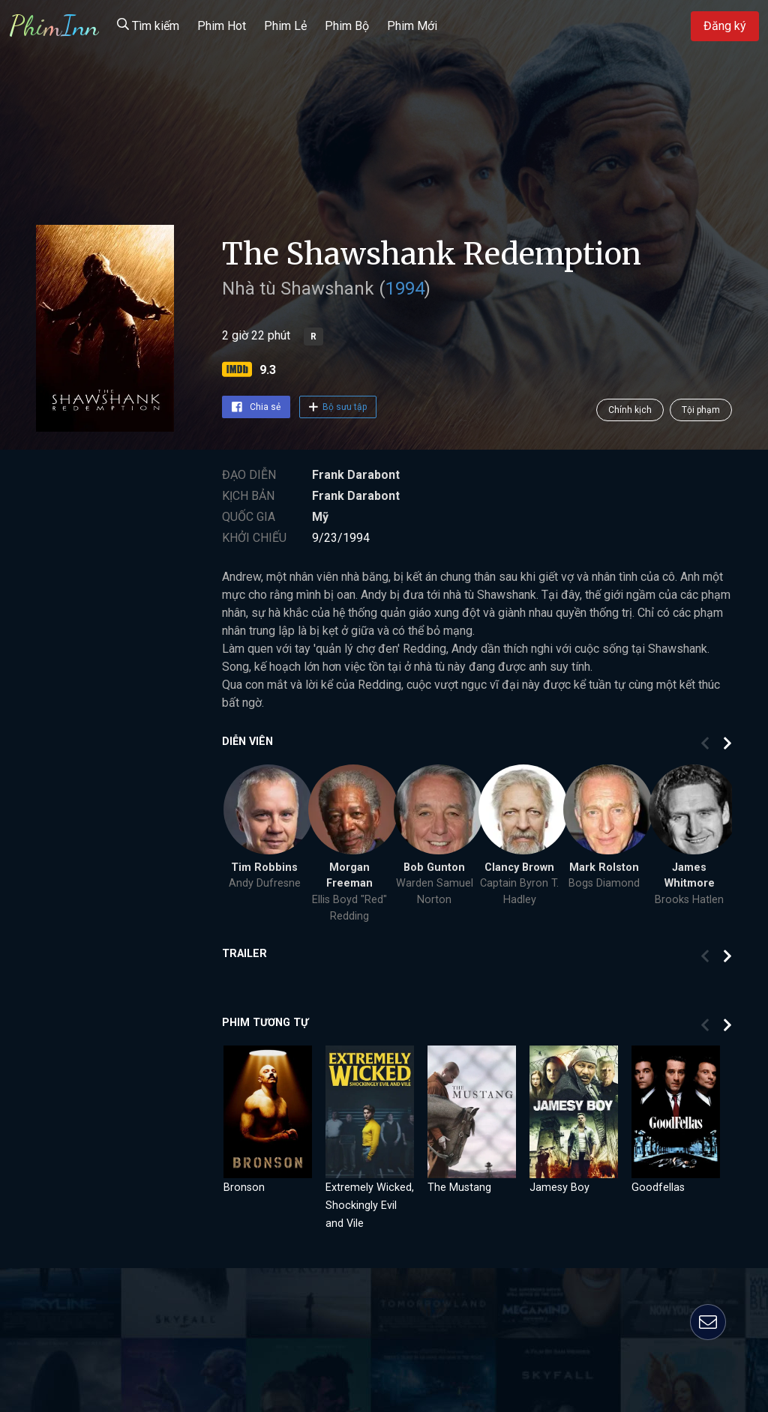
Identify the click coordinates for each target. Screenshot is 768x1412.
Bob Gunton (434, 867)
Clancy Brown (519, 867)
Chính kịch (630, 410)
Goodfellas (658, 1187)
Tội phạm (701, 410)
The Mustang (459, 1187)
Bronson (244, 1187)
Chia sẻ (256, 407)
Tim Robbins (264, 867)
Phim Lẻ (285, 26)
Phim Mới (412, 26)
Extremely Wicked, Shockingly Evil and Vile (370, 1205)
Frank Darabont (356, 475)
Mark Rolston (604, 867)
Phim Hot (221, 26)
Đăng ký (725, 26)
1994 (405, 288)
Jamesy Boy (560, 1187)
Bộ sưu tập (338, 407)
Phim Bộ (347, 26)
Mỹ (320, 517)
